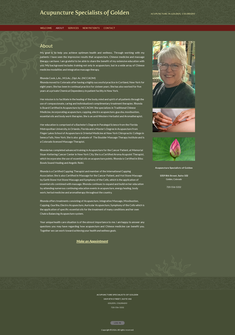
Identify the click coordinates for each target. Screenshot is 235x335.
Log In (117, 323)
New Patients (91, 28)
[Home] (84, 13)
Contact (109, 28)
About (60, 28)
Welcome (46, 28)
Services (73, 28)
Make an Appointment (92, 241)
